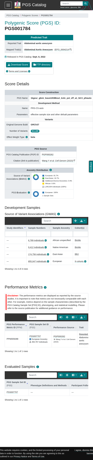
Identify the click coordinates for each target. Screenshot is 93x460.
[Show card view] (61, 317)
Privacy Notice (20, 456)
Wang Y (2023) (57, 161)
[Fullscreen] (75, 221)
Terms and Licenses (18, 71)
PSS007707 (35, 336)
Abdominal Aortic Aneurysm (38, 49)
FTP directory (41, 64)
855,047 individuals (37, 261)
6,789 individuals (36, 240)
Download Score (18, 64)
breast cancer (64, 7)
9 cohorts (79, 261)
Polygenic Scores (30, 15)
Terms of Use (38, 456)
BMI (79, 7)
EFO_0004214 (62, 49)
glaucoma (73, 7)
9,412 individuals (36, 247)
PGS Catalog (12, 15)
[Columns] (74, 317)
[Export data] (82, 221)
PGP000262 (47, 154)
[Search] (57, 221)
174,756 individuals (37, 254)
